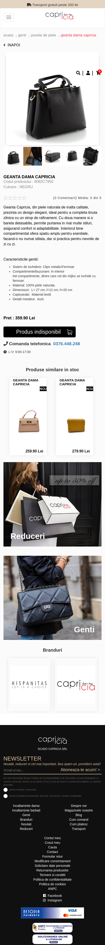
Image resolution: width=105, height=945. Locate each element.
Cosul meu (52, 842)
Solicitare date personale (52, 866)
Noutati (26, 824)
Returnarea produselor (52, 870)
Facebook (52, 895)
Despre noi (79, 806)
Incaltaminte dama (26, 806)
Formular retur (52, 856)
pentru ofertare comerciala (22, 789)
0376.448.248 (66, 343)
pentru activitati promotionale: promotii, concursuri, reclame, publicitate (45, 796)
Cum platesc (79, 824)
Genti (22, 35)
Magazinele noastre (79, 810)
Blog (78, 815)
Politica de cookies (52, 884)
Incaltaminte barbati (26, 810)
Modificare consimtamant (53, 861)
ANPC (52, 889)
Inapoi (11, 45)
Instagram (52, 900)
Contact (52, 852)
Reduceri (26, 829)
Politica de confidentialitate (52, 879)
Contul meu (52, 838)
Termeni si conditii (52, 875)
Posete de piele (43, 35)
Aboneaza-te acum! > (80, 769)
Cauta (52, 847)
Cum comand (78, 819)
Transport (79, 829)
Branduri (26, 819)
